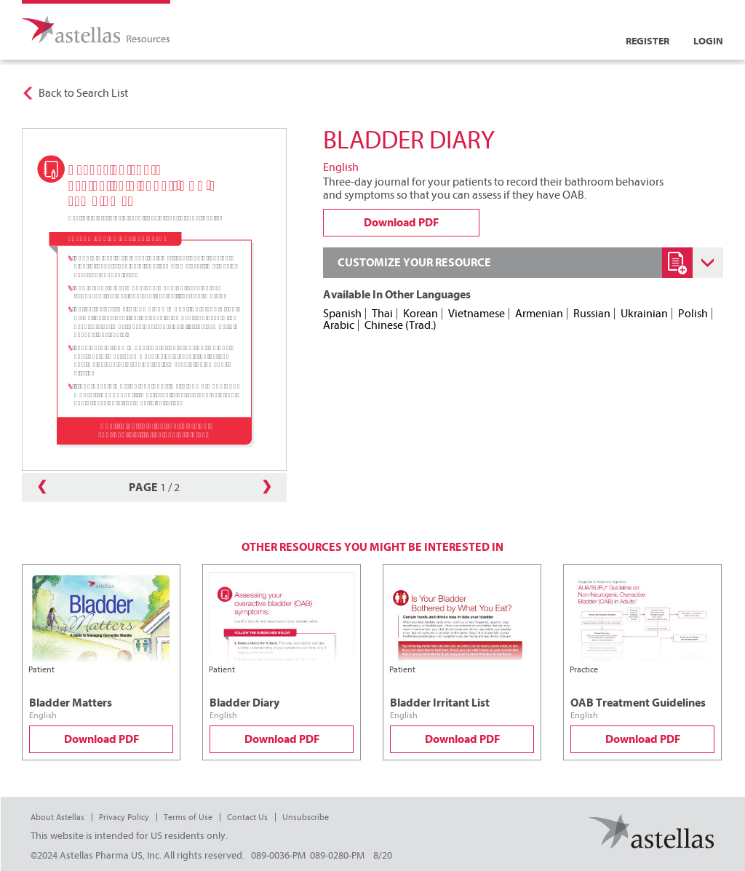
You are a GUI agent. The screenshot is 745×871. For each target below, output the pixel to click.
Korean (420, 313)
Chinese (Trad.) (400, 325)
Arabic (338, 325)
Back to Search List (83, 93)
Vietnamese (476, 313)
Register (647, 41)
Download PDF (101, 739)
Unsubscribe (305, 817)
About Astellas (57, 817)
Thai (382, 313)
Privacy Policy (124, 817)
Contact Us (247, 817)
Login (708, 41)
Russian (591, 313)
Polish (693, 313)
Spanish (342, 313)
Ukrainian (644, 313)
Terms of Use (188, 817)
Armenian (539, 313)
